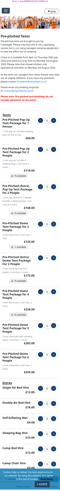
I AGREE (42, 484)
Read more (47, 479)
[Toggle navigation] (6, 11)
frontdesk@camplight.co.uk (31, 81)
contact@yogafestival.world (18, 90)
